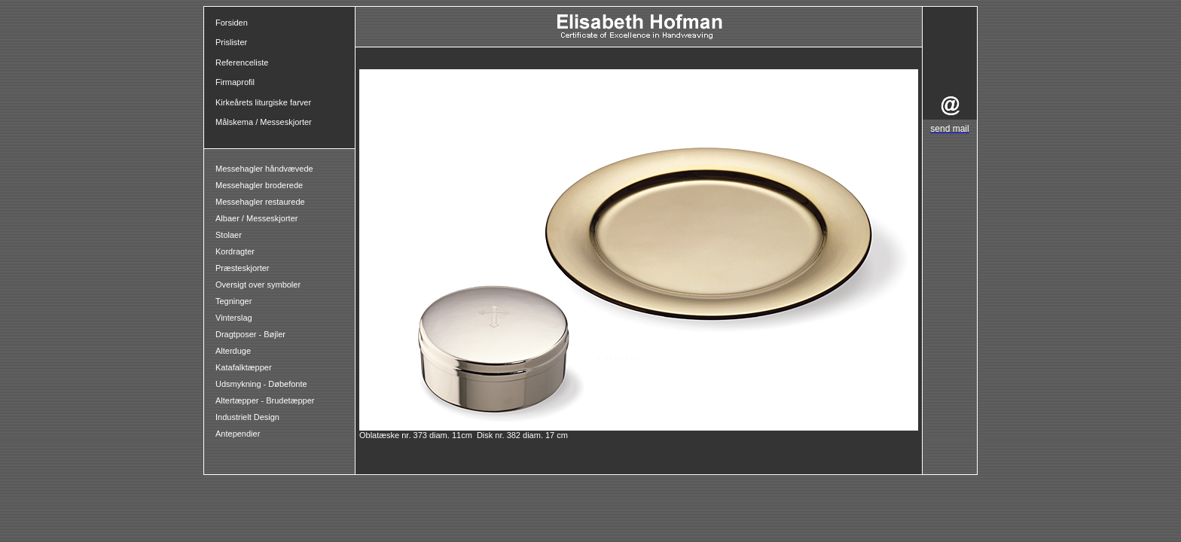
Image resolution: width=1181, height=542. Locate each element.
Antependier (237, 433)
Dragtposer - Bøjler (250, 334)
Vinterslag (233, 317)
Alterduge (233, 350)
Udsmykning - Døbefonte (262, 383)
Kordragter (235, 251)
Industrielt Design (247, 417)
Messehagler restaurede (260, 201)
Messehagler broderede (259, 185)
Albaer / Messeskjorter (256, 218)
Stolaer (228, 234)
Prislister (231, 42)
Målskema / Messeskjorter (263, 121)
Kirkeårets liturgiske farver (263, 102)
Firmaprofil (235, 82)
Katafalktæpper (243, 367)
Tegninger (233, 301)
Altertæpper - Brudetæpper (264, 400)
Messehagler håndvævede (265, 168)
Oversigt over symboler (258, 284)
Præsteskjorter (242, 268)
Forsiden (231, 22)
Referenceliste (241, 62)
